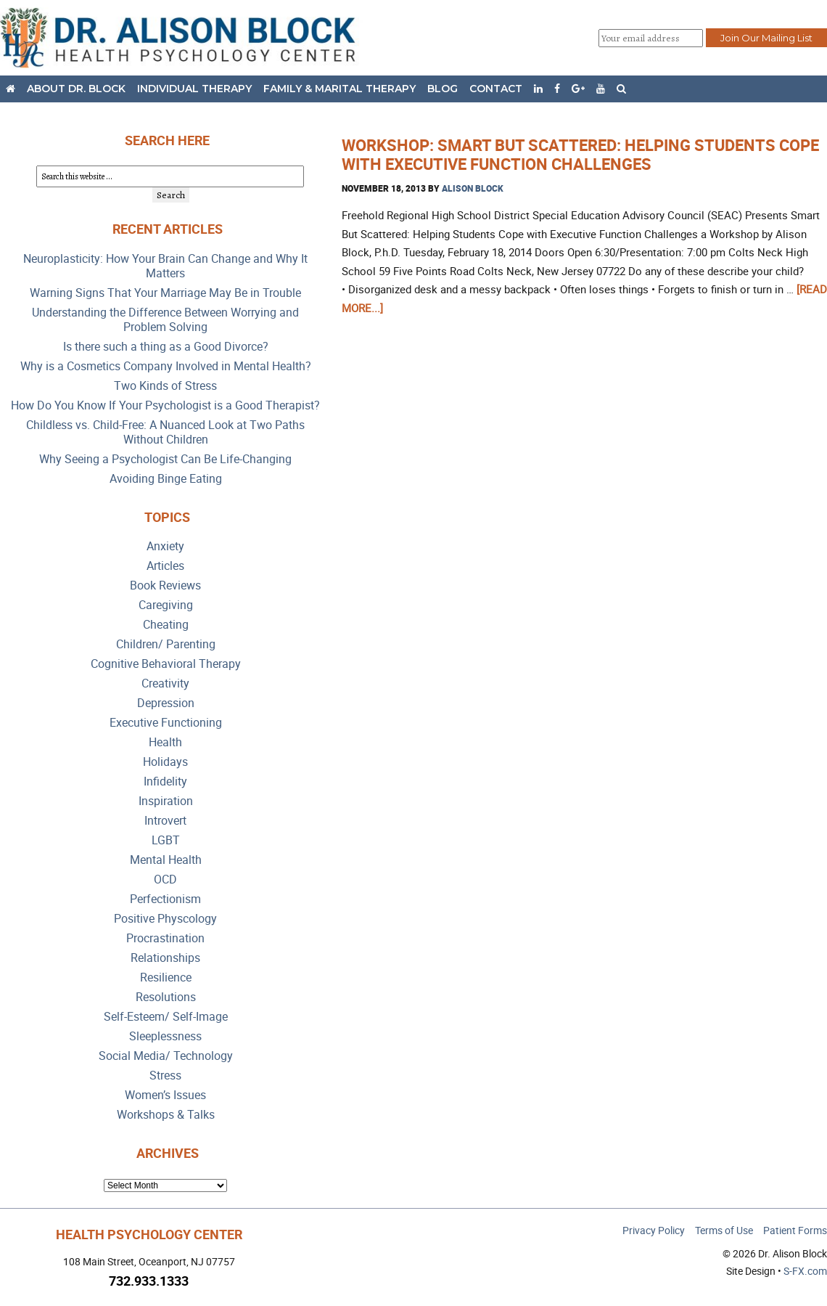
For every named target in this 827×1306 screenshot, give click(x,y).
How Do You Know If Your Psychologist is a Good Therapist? (165, 405)
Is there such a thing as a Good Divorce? (165, 346)
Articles (165, 566)
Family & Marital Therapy (339, 88)
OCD (165, 879)
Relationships (165, 958)
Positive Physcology (165, 918)
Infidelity (165, 781)
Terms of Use (724, 1230)
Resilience (166, 977)
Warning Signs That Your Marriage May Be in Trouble (165, 293)
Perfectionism (165, 899)
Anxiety (165, 546)
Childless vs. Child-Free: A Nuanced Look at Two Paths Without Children (165, 432)
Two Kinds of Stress (165, 385)
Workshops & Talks (166, 1114)
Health (165, 742)
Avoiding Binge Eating (166, 478)
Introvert (165, 820)
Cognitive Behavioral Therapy (166, 664)
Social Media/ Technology (166, 1056)
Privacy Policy (653, 1230)
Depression (165, 703)
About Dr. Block (76, 88)
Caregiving (166, 605)
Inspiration (166, 801)
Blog (442, 88)
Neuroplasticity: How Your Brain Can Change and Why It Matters (165, 266)
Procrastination (165, 938)
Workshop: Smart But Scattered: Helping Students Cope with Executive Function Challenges (580, 154)
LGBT (166, 840)
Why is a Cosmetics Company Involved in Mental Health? (165, 366)
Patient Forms (795, 1230)
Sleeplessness (165, 1036)
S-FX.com (805, 1271)
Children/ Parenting (165, 644)
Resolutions (166, 997)
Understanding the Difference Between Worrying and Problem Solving (165, 320)
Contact (495, 88)
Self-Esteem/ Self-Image (166, 1016)
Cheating (166, 624)
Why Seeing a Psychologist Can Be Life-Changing (165, 459)
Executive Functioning (166, 722)
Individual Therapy (194, 88)
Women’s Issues (165, 1095)
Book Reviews (165, 585)
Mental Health (166, 860)
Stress (165, 1075)
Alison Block (472, 188)
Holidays (165, 762)
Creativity (165, 683)
